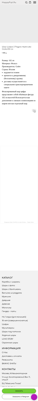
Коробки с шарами (11, 282)
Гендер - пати (9, 311)
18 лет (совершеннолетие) (15, 321)
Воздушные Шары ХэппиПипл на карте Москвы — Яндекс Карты (19, 222)
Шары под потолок (11, 332)
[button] (26, 2)
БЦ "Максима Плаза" (11, 383)
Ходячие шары (9, 335)
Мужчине (6, 297)
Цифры (5, 324)
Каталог (7, 278)
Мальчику (6, 308)
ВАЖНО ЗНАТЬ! (9, 364)
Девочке (6, 304)
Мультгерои (8, 328)
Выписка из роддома (12, 293)
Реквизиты (7, 360)
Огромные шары (10, 343)
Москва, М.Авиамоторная (14, 373)
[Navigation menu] (34, 2)
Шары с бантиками (11, 289)
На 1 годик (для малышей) (14, 317)
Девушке (6, 300)
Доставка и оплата (12, 356)
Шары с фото (8, 286)
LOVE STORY (7, 339)
